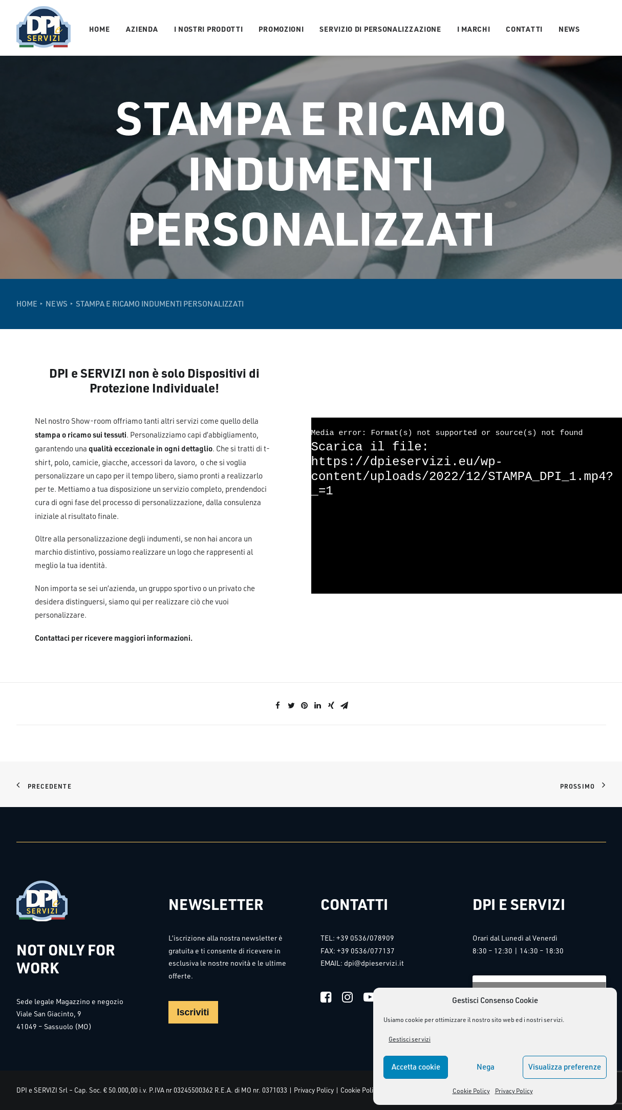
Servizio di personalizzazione (380, 28)
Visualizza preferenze (564, 1067)
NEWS (57, 304)
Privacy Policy (514, 1091)
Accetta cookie (416, 1067)
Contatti (524, 28)
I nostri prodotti (208, 28)
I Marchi (473, 28)
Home (99, 28)
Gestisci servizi (410, 1039)
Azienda (142, 28)
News (569, 28)
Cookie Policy (471, 1091)
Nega (486, 1067)
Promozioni (281, 28)
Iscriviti (193, 1012)
